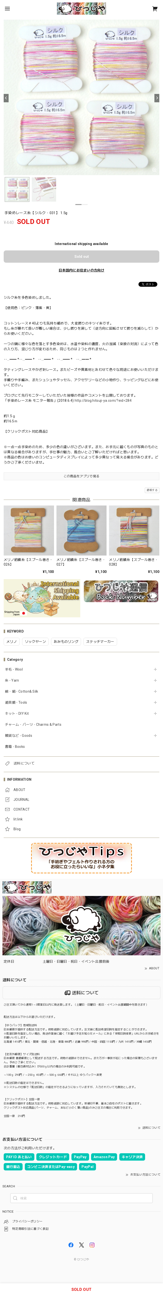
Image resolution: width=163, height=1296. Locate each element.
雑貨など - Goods (18, 736)
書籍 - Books (15, 747)
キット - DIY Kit (17, 713)
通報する (152, 490)
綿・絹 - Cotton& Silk (21, 691)
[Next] (156, 98)
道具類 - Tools (16, 702)
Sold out (81, 256)
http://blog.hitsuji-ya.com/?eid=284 (103, 400)
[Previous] (6, 98)
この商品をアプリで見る (82, 476)
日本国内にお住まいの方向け (81, 270)
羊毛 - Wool (14, 669)
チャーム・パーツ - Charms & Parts (33, 724)
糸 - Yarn (12, 680)
